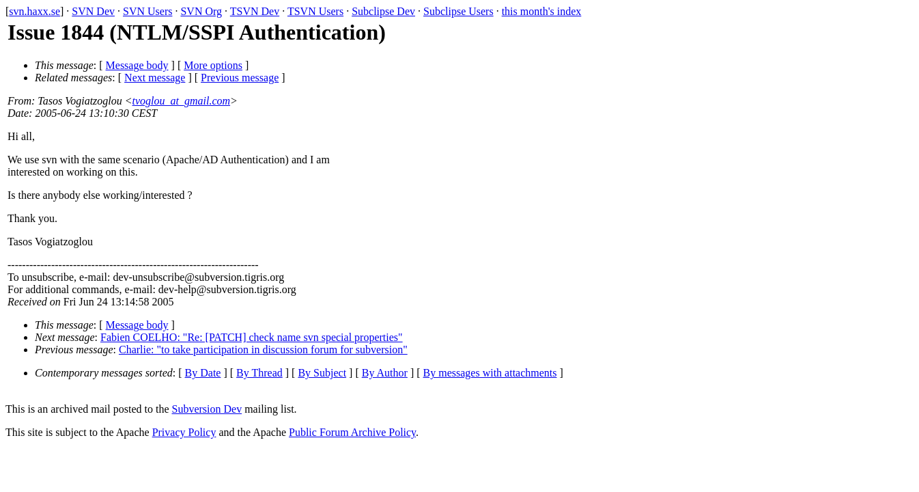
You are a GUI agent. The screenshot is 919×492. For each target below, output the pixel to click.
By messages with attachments (490, 373)
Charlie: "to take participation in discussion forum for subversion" (263, 349)
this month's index (542, 11)
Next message (154, 77)
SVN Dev (93, 11)
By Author (385, 373)
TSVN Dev (254, 11)
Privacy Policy (184, 432)
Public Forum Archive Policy (352, 432)
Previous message (240, 77)
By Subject (322, 373)
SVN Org (201, 11)
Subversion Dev (207, 409)
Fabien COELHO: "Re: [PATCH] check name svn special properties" (251, 337)
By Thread (259, 373)
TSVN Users (315, 11)
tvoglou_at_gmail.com (181, 101)
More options (213, 65)
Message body (137, 65)
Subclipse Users (458, 11)
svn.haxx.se (34, 11)
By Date (203, 373)
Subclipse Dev (383, 11)
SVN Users (147, 11)
